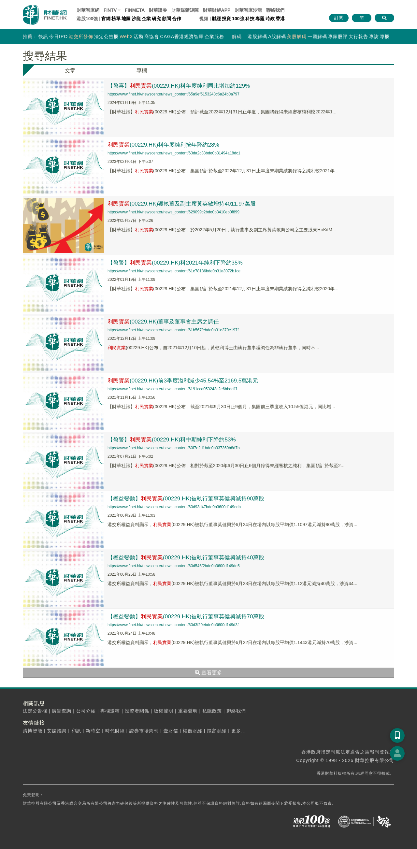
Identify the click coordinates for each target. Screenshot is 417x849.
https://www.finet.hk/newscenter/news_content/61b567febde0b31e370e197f (173, 330)
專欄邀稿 (110, 710)
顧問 (166, 18)
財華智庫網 (88, 10)
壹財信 (171, 730)
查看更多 (208, 672)
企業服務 (214, 36)
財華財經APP (217, 10)
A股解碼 (277, 36)
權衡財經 (192, 730)
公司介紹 (86, 710)
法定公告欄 (106, 36)
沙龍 (136, 18)
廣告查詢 (61, 710)
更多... (238, 730)
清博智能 (32, 730)
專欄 (385, 36)
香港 (280, 18)
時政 (270, 18)
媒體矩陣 (185, 10)
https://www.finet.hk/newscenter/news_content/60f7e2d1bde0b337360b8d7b (174, 448)
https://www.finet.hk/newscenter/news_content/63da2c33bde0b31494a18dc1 (174, 153)
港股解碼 (257, 36)
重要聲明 (188, 710)
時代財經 (115, 730)
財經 (216, 18)
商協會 (151, 36)
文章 (70, 70)
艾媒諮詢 (56, 730)
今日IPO (58, 36)
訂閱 (338, 17)
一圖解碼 (317, 36)
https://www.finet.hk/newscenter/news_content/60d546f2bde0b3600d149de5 (174, 566)
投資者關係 (137, 710)
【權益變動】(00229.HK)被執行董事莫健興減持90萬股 (190, 498)
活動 (138, 36)
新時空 (93, 730)
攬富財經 (216, 730)
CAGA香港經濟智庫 (182, 36)
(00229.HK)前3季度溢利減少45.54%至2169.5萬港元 (187, 380)
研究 (156, 18)
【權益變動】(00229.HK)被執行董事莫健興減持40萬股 (190, 557)
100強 (238, 18)
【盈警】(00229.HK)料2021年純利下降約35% (179, 262)
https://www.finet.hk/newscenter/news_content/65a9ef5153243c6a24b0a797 (173, 94)
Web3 (126, 36)
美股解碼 (297, 36)
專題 (260, 18)
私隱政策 (212, 710)
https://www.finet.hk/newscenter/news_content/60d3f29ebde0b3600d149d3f (173, 625)
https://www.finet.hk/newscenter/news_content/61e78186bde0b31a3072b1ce (174, 271)
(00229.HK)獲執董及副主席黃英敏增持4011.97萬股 (186, 203)
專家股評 (338, 36)
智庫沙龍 (248, 10)
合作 (176, 18)
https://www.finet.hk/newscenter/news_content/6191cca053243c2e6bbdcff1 (172, 389)
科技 (249, 18)
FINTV (110, 10)
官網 (105, 18)
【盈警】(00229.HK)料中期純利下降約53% (175, 439)
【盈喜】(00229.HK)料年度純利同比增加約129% (183, 85)
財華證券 (158, 10)
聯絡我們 (275, 10)
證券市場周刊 (144, 730)
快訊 (43, 36)
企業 (146, 18)
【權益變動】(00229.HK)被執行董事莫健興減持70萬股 (190, 616)
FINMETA (135, 10)
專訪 (374, 36)
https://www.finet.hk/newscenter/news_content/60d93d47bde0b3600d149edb (174, 507)
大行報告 (358, 36)
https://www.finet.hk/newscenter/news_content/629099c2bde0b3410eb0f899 (173, 212)
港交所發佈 (81, 36)
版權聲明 (163, 710)
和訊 (76, 730)
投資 (226, 18)
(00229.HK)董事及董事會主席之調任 (166, 321)
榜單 (116, 18)
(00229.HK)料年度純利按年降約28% (166, 144)
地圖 (126, 18)
